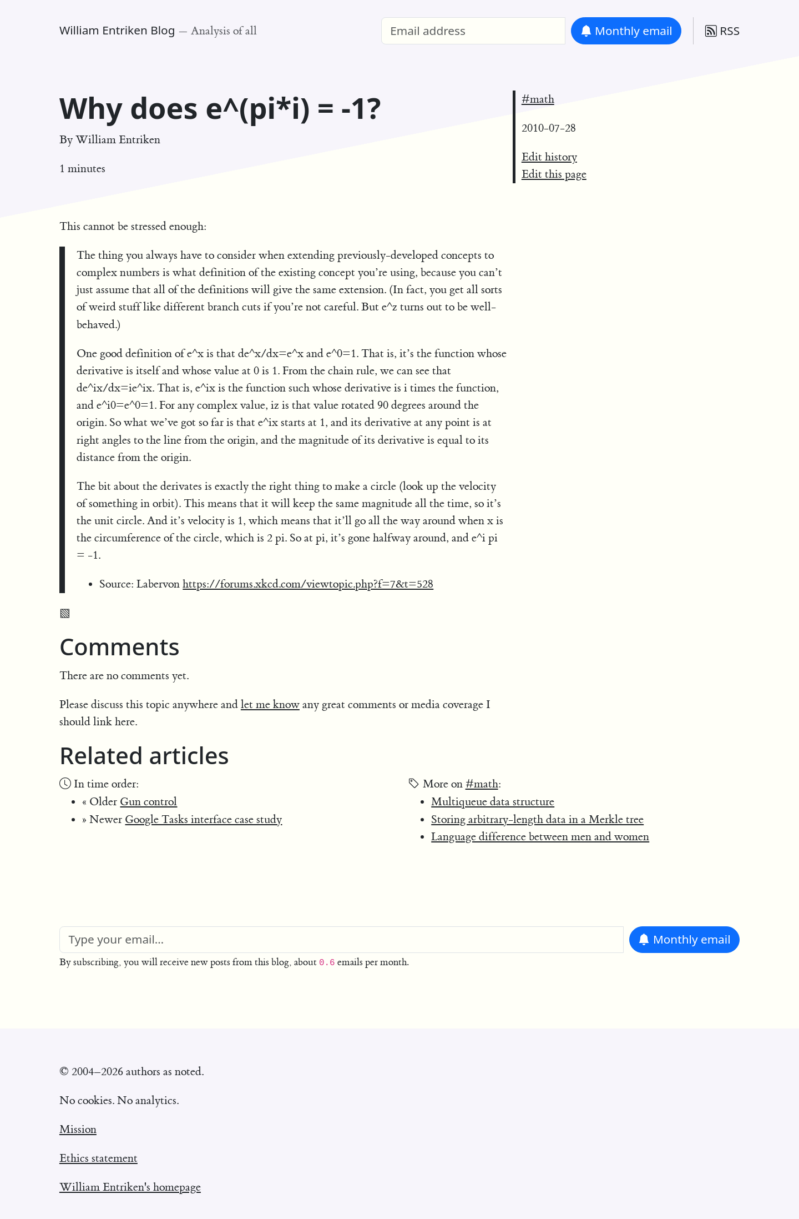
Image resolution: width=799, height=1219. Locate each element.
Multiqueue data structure (492, 802)
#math (538, 99)
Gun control (148, 802)
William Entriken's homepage (130, 1187)
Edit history (549, 157)
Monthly (626, 30)
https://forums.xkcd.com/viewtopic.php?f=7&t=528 (308, 584)
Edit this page (554, 174)
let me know (270, 704)
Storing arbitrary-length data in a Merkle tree (537, 819)
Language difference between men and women (540, 837)
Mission (78, 1129)
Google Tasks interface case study (203, 819)
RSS (722, 30)
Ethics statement (98, 1158)
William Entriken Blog (117, 30)
